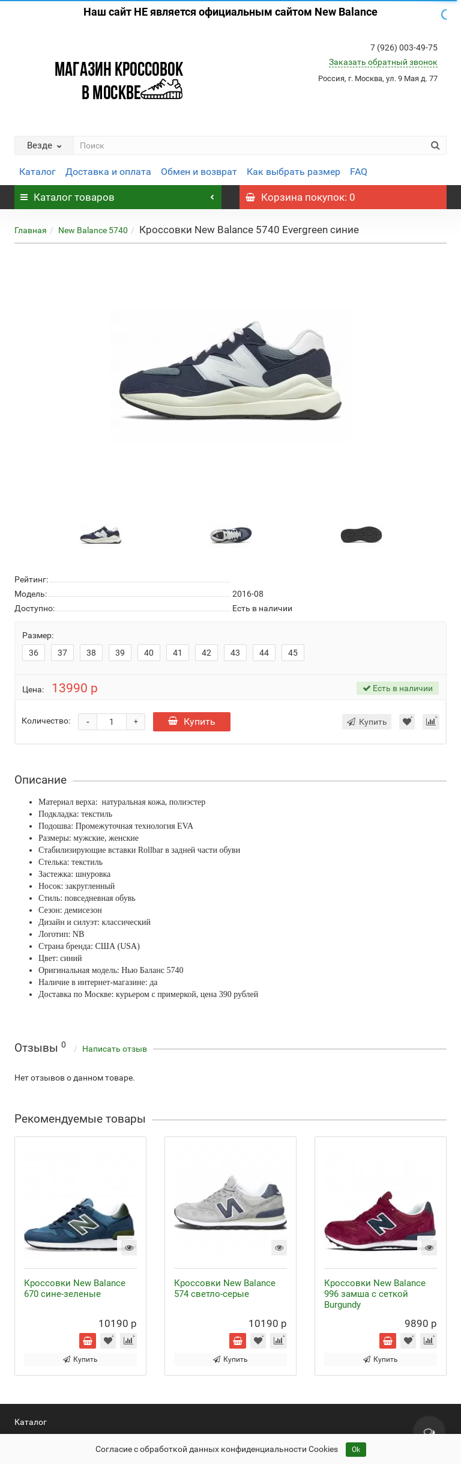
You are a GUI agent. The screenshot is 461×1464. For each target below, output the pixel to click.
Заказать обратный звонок (383, 62)
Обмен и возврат (199, 171)
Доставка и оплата (108, 171)
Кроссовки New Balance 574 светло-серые (225, 1288)
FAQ (358, 171)
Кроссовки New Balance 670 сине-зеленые (74, 1288)
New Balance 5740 (93, 230)
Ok (356, 1449)
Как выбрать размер (293, 171)
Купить (191, 721)
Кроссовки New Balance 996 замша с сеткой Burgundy (375, 1294)
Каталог (37, 171)
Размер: (37, 635)
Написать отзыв (114, 1049)
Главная (30, 230)
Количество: (46, 720)
